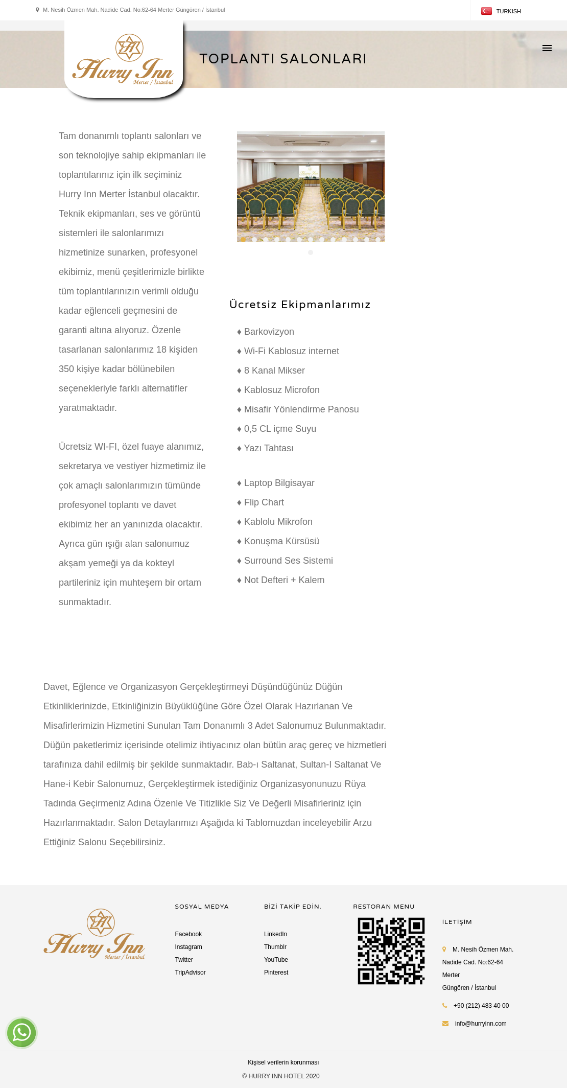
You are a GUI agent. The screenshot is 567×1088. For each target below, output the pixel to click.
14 (310, 252)
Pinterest (276, 972)
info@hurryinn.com (481, 1023)
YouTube (276, 959)
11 (355, 239)
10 (344, 239)
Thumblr (275, 947)
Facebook (188, 934)
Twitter (184, 959)
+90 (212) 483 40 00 (475, 1005)
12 (366, 239)
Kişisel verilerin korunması (283, 1062)
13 (378, 239)
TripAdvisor (190, 972)
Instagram (188, 947)
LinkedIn (275, 934)
